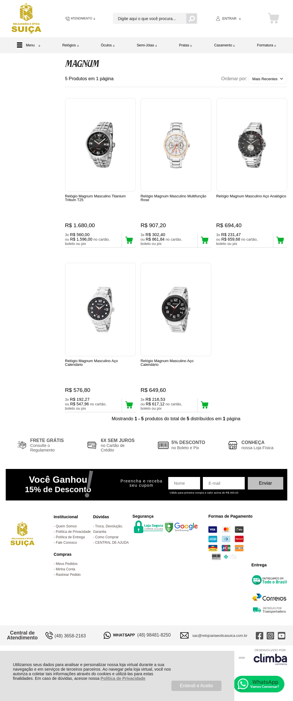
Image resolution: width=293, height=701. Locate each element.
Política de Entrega (70, 547)
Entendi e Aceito (196, 685)
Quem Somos (66, 536)
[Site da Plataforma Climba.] (270, 666)
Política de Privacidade (123, 678)
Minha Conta (65, 579)
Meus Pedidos (67, 574)
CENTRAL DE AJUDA (112, 553)
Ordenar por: (234, 78)
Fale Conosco (66, 553)
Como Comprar (107, 547)
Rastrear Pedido (68, 585)
